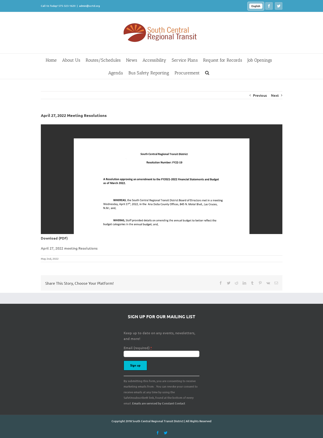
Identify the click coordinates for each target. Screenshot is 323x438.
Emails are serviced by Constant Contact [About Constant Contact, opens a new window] (158, 403)
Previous (260, 95)
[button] (207, 72)
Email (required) (138, 347)
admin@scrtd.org (89, 6)
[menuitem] (255, 6)
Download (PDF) (54, 238)
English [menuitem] (255, 6)
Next (275, 95)
